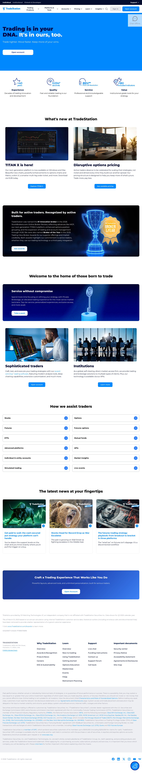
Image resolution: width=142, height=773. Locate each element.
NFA (81, 713)
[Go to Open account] (18, 52)
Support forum (95, 661)
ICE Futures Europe (115, 725)
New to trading (69, 653)
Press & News (43, 657)
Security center (121, 649)
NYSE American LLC (91, 715)
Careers (40, 661)
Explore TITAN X (37, 186)
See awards (19, 249)
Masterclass (67, 669)
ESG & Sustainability (46, 665)
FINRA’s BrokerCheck (10, 650)
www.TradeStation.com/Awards (20, 626)
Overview (41, 649)
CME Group (67, 718)
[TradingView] (139, 759)
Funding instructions (97, 653)
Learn (88, 9)
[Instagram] (129, 759)
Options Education (71, 665)
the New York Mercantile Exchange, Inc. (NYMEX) (65, 720)
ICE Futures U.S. (49, 718)
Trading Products (33, 9)
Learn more (105, 385)
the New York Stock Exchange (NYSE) (28, 718)
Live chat (92, 649)
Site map (118, 665)
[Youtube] (134, 759)
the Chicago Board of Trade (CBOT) (98, 718)
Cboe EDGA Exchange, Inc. (24, 715)
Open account (131, 9)
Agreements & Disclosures (126, 661)
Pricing (78, 9)
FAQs (64, 677)
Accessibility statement (124, 657)
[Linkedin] (118, 759)
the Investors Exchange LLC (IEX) (69, 715)
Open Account (71, 591)
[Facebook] (113, 759)
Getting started (69, 661)
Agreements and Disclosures (72, 701)
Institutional (18, 2)
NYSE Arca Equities (106, 715)
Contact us (93, 657)
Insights (99, 9)
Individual (7, 2)
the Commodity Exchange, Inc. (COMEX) (26, 720)
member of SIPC (30, 730)
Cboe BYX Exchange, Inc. (116, 713)
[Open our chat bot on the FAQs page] (135, 766)
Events (65, 673)
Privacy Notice (120, 653)
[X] (123, 759)
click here (38, 744)
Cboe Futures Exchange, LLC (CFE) (85, 725)
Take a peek (19, 313)
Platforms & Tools (51, 9)
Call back (92, 665)
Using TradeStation (71, 657)
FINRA (49, 713)
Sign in (115, 9)
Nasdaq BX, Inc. (121, 715)
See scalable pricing (105, 186)
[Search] (106, 9)
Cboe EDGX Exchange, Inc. (46, 715)
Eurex (102, 725)
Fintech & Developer (32, 2)
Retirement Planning (72, 681)
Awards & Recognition (47, 653)
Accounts (66, 9)
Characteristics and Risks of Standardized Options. (98, 698)
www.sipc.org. (47, 735)
